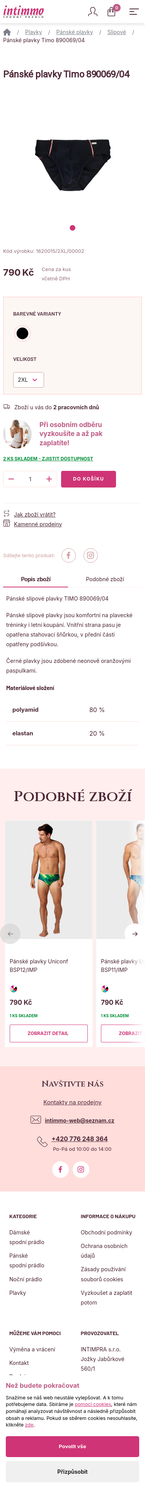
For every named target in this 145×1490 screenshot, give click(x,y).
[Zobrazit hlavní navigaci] (134, 11)
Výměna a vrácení (32, 1349)
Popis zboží (35, 579)
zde (29, 1425)
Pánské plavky (74, 32)
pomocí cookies (93, 1404)
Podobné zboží (105, 579)
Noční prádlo (25, 1279)
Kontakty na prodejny (72, 1102)
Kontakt (19, 1363)
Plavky (33, 32)
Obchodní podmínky (106, 1232)
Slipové (116, 32)
